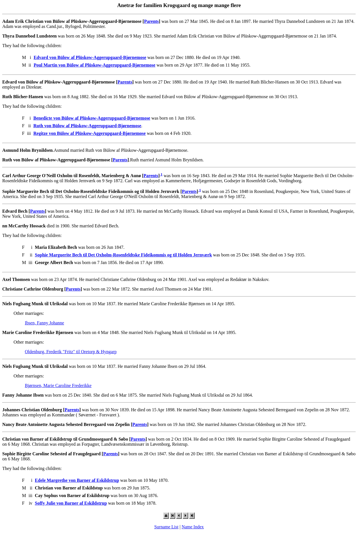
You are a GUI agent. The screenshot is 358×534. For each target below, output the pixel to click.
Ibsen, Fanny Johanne (44, 322)
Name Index (193, 526)
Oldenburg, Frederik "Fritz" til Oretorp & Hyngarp (71, 351)
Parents (151, 21)
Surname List (166, 526)
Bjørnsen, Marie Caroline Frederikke (58, 385)
